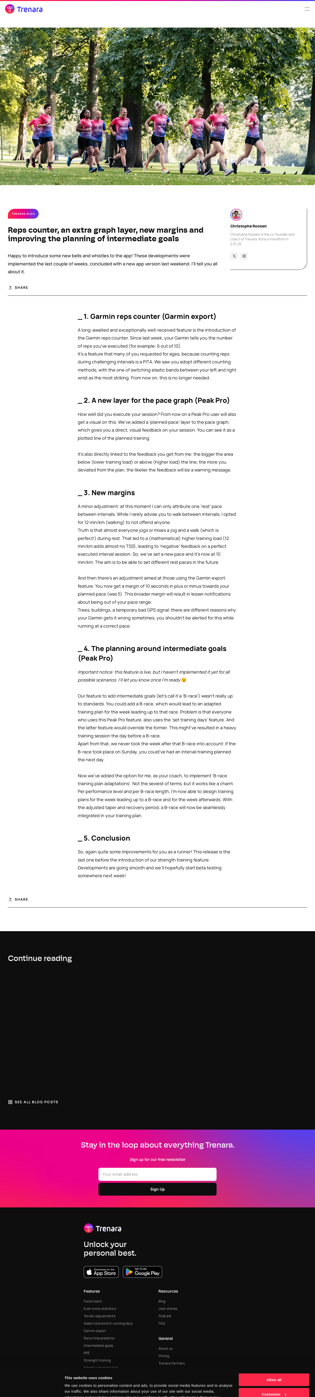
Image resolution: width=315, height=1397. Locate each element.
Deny (274, 1379)
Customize (274, 1365)
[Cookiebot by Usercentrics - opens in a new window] (31, 1387)
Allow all (274, 1350)
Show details (75, 1387)
